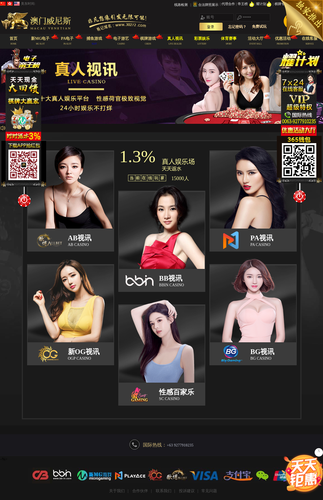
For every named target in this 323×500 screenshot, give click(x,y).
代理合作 (228, 4)
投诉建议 (187, 491)
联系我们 (163, 491)
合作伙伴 (140, 491)
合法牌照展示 (208, 5)
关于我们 (117, 491)
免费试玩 (259, 26)
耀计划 (264, 4)
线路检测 (181, 5)
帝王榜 (246, 4)
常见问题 (209, 491)
